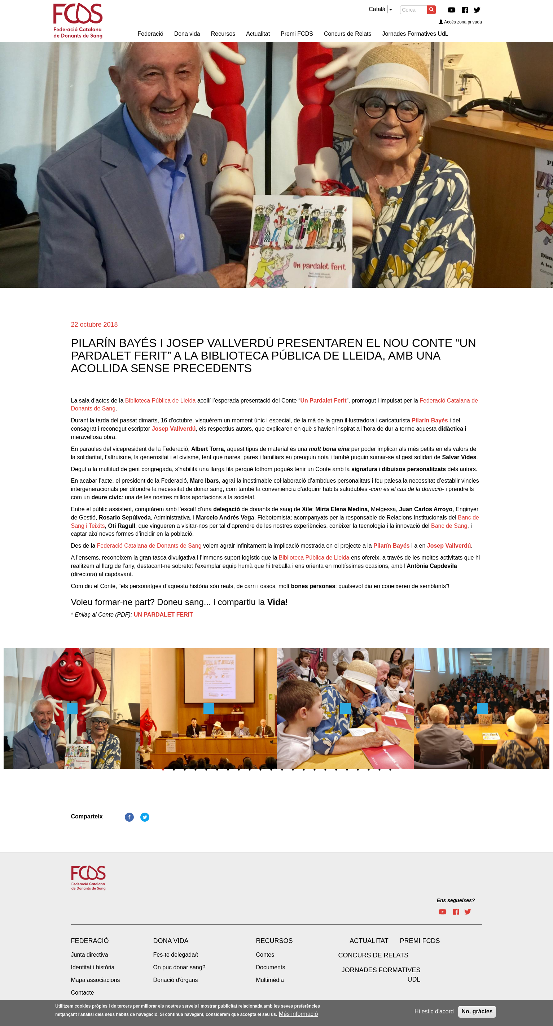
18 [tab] (347, 769)
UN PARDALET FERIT (163, 615)
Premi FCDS (420, 940)
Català (377, 9)
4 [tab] (195, 769)
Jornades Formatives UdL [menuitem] (415, 34)
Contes (265, 955)
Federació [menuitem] (150, 34)
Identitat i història (93, 967)
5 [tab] (206, 769)
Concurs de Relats (373, 955)
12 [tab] (282, 769)
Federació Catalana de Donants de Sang (149, 546)
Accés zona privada (460, 22)
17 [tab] (336, 769)
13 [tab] (293, 769)
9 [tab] (249, 769)
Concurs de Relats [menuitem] (348, 34)
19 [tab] (357, 769)
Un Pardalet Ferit (323, 400)
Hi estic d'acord (434, 1011)
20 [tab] (368, 769)
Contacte (82, 993)
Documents (270, 967)
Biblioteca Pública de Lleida (160, 400)
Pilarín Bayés (430, 420)
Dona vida (171, 940)
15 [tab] (314, 769)
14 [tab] (303, 769)
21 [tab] (379, 769)
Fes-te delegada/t (175, 955)
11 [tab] (271, 769)
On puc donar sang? (179, 967)
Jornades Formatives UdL (381, 974)
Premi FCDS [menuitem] (297, 34)
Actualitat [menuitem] (258, 34)
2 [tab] (173, 769)
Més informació (298, 1014)
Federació (90, 940)
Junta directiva (89, 955)
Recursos (274, 940)
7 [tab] (228, 769)
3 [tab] (184, 769)
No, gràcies (476, 1011)
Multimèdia (270, 980)
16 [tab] (325, 769)
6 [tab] (217, 769)
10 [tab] (260, 769)
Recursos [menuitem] (223, 34)
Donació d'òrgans (175, 980)
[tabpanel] (72, 710)
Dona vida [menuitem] (187, 34)
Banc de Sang (449, 526)
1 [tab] (163, 769)
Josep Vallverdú (174, 429)
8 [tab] (238, 769)
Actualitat (369, 940)
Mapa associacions (95, 980)
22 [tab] (390, 769)
